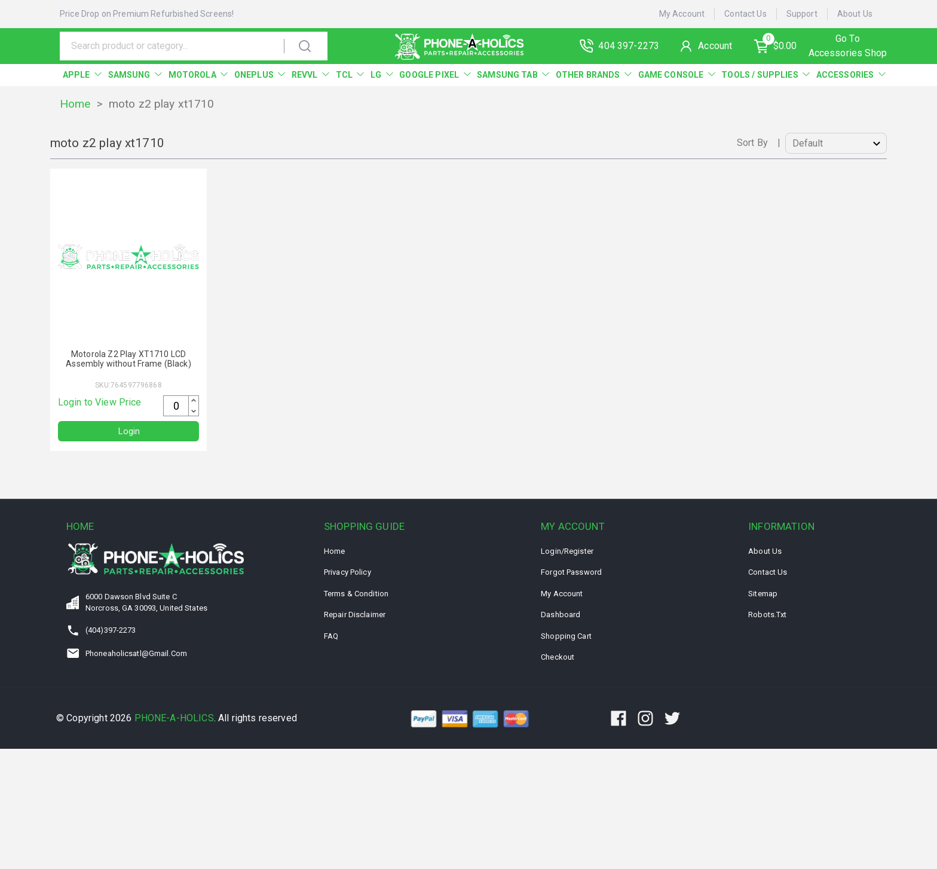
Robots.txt (767, 615)
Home (75, 104)
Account (719, 45)
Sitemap (762, 594)
